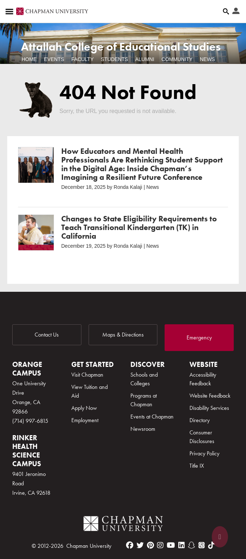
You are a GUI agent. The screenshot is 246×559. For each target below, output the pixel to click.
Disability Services (209, 408)
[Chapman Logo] (123, 525)
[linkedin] (181, 545)
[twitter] (140, 545)
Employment (84, 420)
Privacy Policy (204, 453)
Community (176, 59)
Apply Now (84, 408)
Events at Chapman (152, 416)
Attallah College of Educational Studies (121, 46)
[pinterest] (150, 545)
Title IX (196, 465)
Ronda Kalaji (128, 187)
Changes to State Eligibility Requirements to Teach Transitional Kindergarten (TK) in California (139, 227)
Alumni (144, 59)
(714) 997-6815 (30, 421)
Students (114, 59)
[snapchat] (191, 545)
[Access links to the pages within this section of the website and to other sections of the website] (11, 11)
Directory (199, 420)
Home (29, 59)
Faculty (82, 59)
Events (54, 59)
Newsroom (142, 429)
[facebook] (129, 545)
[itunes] (201, 545)
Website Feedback (210, 395)
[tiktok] (211, 545)
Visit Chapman (87, 374)
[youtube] (171, 545)
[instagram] (160, 545)
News (207, 59)
